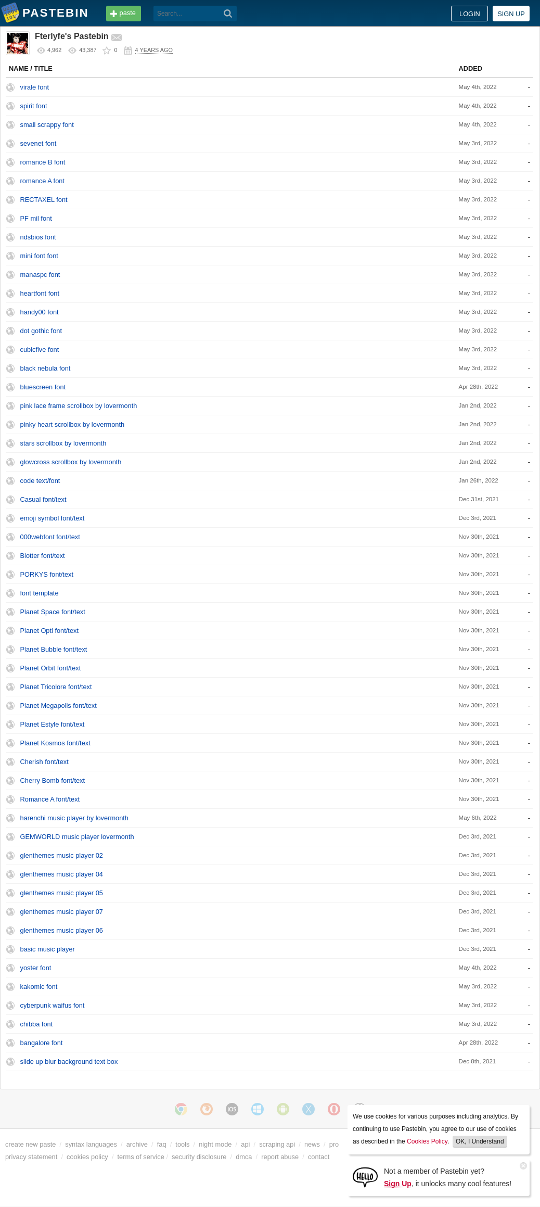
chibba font (36, 1024)
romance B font (43, 162)
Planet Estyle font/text (52, 724)
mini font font (39, 256)
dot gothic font (41, 331)
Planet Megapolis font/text (58, 705)
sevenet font (38, 143)
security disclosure (199, 1157)
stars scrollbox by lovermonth (63, 443)
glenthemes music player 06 (61, 930)
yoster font (36, 968)
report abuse (280, 1157)
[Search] (228, 13)
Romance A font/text (50, 799)
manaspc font (40, 274)
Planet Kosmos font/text (55, 743)
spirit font (33, 106)
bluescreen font (43, 387)
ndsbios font (38, 237)
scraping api (277, 1144)
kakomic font (39, 986)
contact (318, 1157)
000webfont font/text (50, 537)
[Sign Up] (365, 1176)
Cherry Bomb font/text (52, 780)
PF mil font (36, 218)
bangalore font (41, 1043)
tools (182, 1144)
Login (469, 14)
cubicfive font (39, 349)
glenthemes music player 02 (61, 855)
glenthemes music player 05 (61, 893)
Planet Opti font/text (49, 630)
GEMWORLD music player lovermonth (77, 837)
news (312, 1144)
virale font (34, 87)
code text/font (40, 481)
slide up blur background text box (69, 1061)
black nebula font (45, 368)
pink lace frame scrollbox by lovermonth (78, 406)
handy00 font (39, 312)
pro (334, 1144)
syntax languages (91, 1144)
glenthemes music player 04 (61, 874)
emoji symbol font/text (52, 518)
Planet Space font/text (52, 612)
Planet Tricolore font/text (56, 687)
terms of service (141, 1157)
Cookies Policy (427, 1141)
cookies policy (87, 1157)
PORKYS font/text (46, 574)
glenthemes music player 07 (61, 912)
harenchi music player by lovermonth (74, 818)
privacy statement (31, 1157)
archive (137, 1144)
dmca (244, 1157)
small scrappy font (47, 125)
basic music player (47, 949)
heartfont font (39, 293)
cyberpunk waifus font (52, 1005)
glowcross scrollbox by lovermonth (71, 462)
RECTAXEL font (44, 200)
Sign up (511, 14)
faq (161, 1144)
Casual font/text (43, 499)
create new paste (30, 1144)
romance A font (42, 181)
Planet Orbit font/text (50, 668)
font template (39, 593)
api (245, 1144)
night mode (215, 1144)
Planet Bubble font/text (53, 649)
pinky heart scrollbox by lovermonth (72, 424)
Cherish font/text (44, 762)
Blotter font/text (42, 556)
